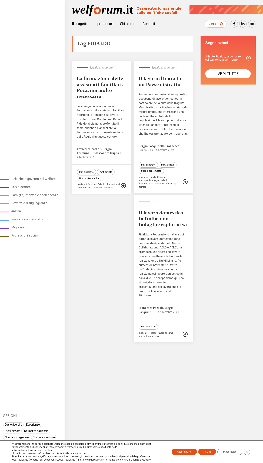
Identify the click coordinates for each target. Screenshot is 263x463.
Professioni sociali (24, 235)
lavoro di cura (84, 188)
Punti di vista (12, 431)
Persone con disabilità (27, 219)
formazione (113, 184)
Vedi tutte (228, 74)
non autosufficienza (103, 188)
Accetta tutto (184, 451)
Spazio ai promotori (89, 178)
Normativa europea (44, 437)
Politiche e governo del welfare (33, 179)
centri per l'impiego (149, 180)
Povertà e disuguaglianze (29, 203)
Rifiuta (207, 451)
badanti (163, 177)
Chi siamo (127, 24)
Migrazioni (18, 227)
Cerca (212, 23)
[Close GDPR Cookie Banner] (247, 452)
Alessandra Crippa (106, 153)
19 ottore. (145, 295)
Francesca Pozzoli (89, 149)
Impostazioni (230, 451)
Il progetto (80, 24)
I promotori (104, 24)
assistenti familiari (87, 184)
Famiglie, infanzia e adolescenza (34, 195)
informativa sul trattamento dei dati (32, 450)
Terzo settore (21, 187)
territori (143, 187)
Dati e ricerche (13, 424)
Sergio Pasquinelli (151, 146)
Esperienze (33, 424)
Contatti (148, 24)
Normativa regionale (17, 437)
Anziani (16, 211)
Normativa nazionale (36, 431)
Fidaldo (101, 184)
